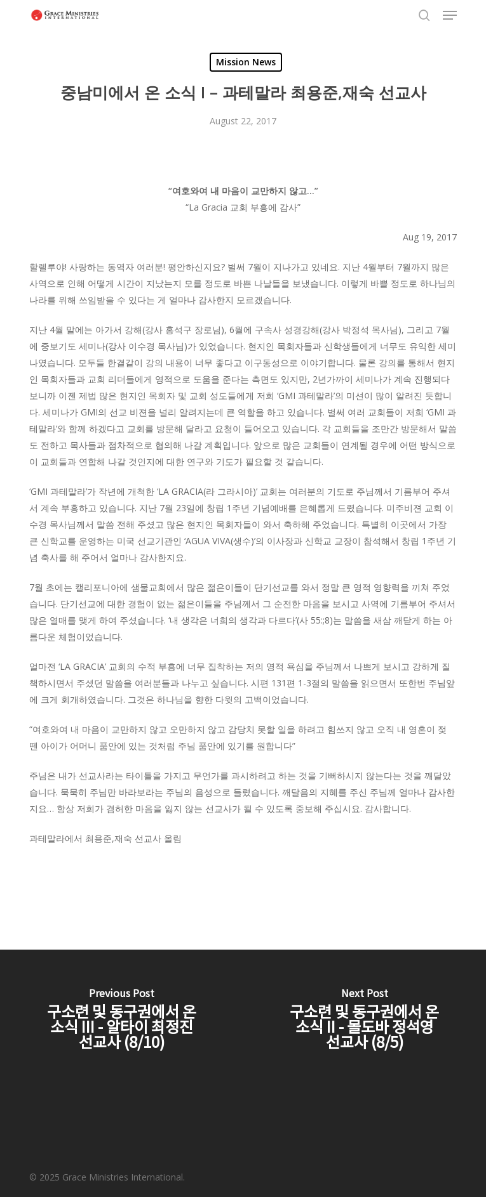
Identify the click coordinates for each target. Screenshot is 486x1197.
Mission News (246, 62)
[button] (450, 15)
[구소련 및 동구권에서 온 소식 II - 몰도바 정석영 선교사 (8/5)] (365, 1021)
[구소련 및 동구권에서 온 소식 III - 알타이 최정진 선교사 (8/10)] (121, 1021)
